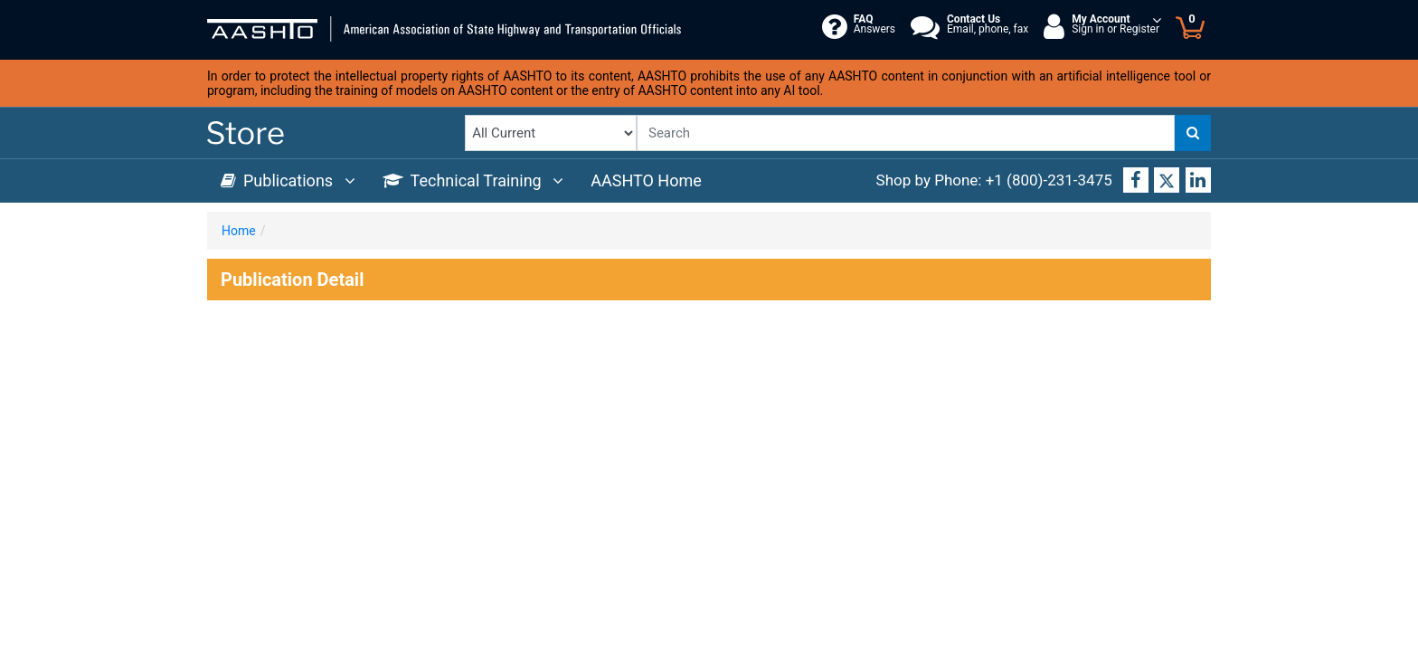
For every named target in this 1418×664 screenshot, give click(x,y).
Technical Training (473, 180)
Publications (288, 180)
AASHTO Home (646, 180)
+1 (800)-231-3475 (1049, 180)
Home (239, 230)
